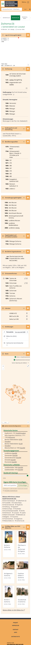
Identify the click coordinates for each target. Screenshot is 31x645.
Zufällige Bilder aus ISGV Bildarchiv (11, 527)
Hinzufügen (22, 485)
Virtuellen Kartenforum (11, 490)
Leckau (11, 80)
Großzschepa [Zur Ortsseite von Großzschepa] (17, 503)
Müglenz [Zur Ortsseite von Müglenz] (6, 517)
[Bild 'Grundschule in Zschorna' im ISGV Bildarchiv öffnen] (22, 597)
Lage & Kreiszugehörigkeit (11, 35)
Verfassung (7, 69)
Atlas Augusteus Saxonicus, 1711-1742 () (15, 436)
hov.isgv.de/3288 (20, 332)
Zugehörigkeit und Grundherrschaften (9, 236)
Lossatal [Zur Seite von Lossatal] (21, 27)
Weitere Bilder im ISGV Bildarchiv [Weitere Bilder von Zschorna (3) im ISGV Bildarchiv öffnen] (14, 610)
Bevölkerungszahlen (10, 142)
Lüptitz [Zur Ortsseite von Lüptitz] (23, 513)
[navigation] (15, 17)
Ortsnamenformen (9, 273)
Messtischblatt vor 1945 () (15, 448)
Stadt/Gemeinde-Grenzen (23, 360)
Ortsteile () (10, 460)
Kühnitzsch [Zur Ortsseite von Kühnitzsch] (7, 513)
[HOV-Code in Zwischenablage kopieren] (16, 29)
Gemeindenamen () (13, 458)
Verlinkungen (7, 327)
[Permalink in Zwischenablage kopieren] (27, 332)
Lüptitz (11, 84)
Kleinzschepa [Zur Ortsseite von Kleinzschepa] (8, 509)
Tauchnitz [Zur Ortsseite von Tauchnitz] (15, 517)
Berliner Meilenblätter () (13, 440)
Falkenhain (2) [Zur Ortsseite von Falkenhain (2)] (22, 501)
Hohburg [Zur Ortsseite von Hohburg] (7, 507)
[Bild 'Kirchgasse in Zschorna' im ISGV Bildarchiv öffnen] (9, 571)
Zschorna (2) (6, 17)
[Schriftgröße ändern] (25, 9)
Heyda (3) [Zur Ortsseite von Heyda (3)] (19, 505)
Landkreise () (11, 453)
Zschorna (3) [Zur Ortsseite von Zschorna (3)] (20, 521)
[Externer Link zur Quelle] (25, 278)
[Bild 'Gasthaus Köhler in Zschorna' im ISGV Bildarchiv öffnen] (22, 571)
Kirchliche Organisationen (11, 251)
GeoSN (22, 448)
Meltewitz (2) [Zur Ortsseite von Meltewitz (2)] (21, 515)
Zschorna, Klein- (25, 17)
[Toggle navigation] (25, 2)
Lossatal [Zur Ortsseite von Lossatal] (16, 513)
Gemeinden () (11, 455)
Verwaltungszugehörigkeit (11, 198)
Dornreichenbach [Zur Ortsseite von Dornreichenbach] (9, 501)
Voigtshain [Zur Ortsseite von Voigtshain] (19, 519)
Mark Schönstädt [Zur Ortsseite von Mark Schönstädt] (9, 515)
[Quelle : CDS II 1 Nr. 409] (27, 283)
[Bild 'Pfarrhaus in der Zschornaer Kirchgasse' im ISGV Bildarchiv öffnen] (22, 544)
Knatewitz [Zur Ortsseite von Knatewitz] (18, 509)
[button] (27, 278)
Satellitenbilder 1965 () (14, 467)
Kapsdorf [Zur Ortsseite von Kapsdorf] (15, 507)
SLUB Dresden (20, 433)
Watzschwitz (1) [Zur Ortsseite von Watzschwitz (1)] (9, 521)
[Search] (11, 9)
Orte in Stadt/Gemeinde (23, 357)
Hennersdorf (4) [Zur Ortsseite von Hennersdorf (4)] (9, 505)
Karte (5, 354)
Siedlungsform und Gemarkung (9, 128)
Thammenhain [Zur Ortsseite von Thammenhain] (8, 519)
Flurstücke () (11, 462)
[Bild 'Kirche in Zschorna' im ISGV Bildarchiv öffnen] (9, 544)
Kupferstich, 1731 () (15, 433)
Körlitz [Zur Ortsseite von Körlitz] (23, 511)
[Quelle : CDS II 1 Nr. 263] (27, 278)
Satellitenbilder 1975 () (14, 470)
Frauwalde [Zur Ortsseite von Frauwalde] (7, 503)
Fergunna (11, 437)
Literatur (6, 308)
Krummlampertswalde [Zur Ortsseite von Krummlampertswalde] (11, 511)
